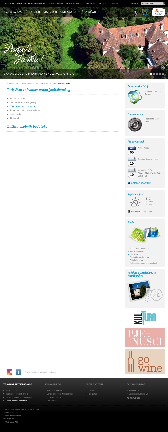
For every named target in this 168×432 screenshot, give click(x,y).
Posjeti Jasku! (24, 54)
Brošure (91, 390)
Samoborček (52, 401)
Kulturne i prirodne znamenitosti (143, 263)
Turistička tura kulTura (139, 249)
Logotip (91, 397)
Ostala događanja (141, 183)
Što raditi (50, 12)
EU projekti (90, 3)
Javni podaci (16, 114)
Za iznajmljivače (73, 3)
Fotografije (92, 394)
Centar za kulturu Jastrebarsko (60, 394)
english (114, 3)
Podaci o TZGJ (17, 98)
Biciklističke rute (136, 260)
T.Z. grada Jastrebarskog (17, 384)
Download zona (55, 3)
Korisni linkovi (53, 384)
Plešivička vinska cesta (139, 257)
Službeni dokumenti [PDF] (23, 102)
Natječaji (14, 118)
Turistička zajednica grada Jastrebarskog (24, 3)
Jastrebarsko (13, 12)
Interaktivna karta (137, 251)
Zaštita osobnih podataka (61, 83)
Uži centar (134, 254)
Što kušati (89, 12)
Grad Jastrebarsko (54, 390)
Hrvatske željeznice (55, 397)
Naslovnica (13, 83)
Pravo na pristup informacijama (25, 110)
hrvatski (103, 3)
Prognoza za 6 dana (141, 211)
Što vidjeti (33, 12)
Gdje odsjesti (69, 12)
